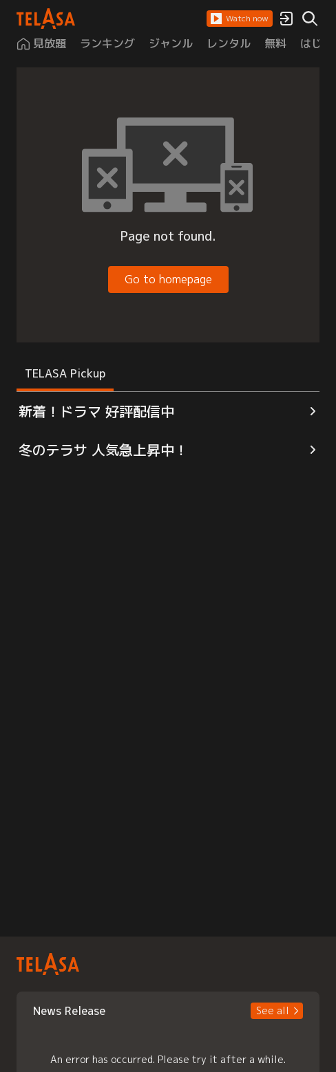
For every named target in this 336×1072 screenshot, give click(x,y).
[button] (240, 18)
